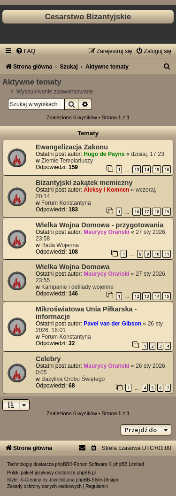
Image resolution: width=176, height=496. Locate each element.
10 (156, 254)
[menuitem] (25, 51)
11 (166, 254)
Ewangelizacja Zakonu (72, 147)
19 (166, 212)
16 (166, 169)
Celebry (48, 359)
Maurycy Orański (106, 232)
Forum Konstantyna (66, 203)
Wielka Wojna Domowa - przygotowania (99, 225)
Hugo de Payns (104, 154)
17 (146, 212)
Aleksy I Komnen (106, 189)
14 (146, 169)
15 (156, 169)
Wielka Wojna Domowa (73, 267)
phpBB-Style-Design (97, 479)
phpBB (62, 464)
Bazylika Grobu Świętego (73, 379)
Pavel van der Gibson (112, 323)
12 (136, 296)
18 (156, 212)
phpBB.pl (86, 472)
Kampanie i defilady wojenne (77, 287)
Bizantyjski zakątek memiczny (84, 182)
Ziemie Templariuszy (67, 160)
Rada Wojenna (60, 245)
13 (136, 169)
